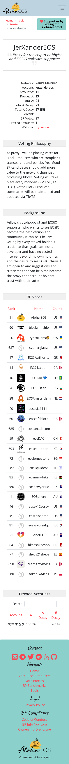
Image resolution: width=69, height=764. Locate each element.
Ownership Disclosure (34, 729)
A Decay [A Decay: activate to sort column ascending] (42, 615)
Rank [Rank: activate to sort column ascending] (11, 309)
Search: (35, 604)
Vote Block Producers (34, 676)
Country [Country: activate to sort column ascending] (59, 309)
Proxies (14, 24)
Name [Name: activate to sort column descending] (38, 309)
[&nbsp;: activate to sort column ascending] (21, 308)
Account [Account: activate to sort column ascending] (16, 615)
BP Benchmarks (34, 685)
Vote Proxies (34, 680)
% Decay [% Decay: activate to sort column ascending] (55, 615)
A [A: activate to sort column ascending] (31, 615)
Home (9, 20)
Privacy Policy (34, 705)
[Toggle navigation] (62, 8)
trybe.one (42, 127)
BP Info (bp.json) (34, 724)
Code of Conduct (34, 719)
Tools (20, 20)
